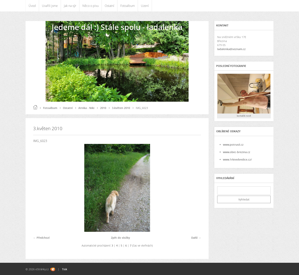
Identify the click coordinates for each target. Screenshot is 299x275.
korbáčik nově (244, 115)
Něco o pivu (90, 6)
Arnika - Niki (86, 108)
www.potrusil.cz (233, 144)
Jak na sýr (70, 6)
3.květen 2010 (121, 108)
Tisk (64, 269)
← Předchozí (41, 237)
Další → (196, 237)
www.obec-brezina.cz (236, 152)
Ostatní (109, 6)
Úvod (32, 6)
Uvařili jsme (50, 6)
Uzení (145, 6)
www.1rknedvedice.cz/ (237, 159)
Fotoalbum (127, 6)
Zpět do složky (120, 237)
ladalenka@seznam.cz (231, 49)
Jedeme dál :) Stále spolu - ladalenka (117, 27)
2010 (103, 108)
